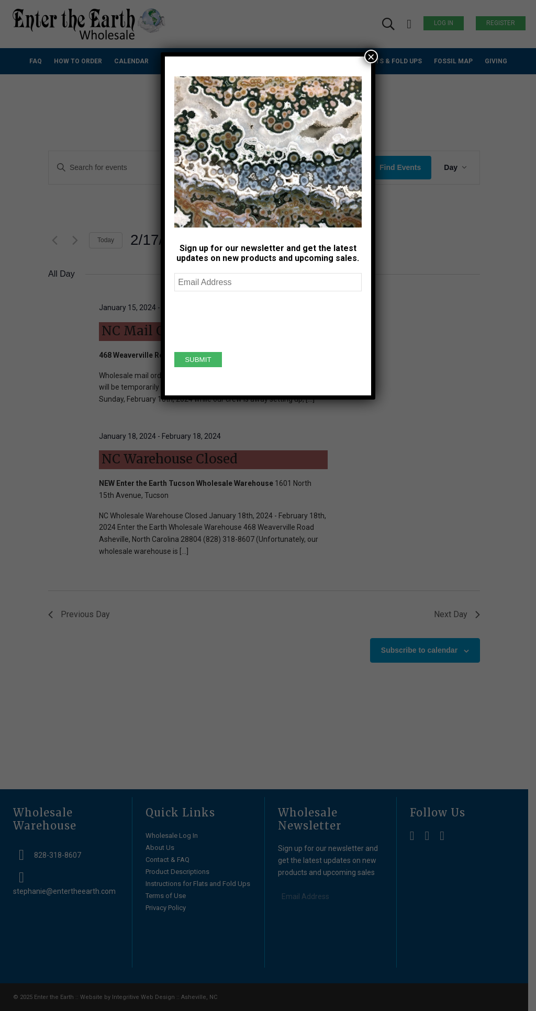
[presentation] (253, 320)
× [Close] (371, 56)
